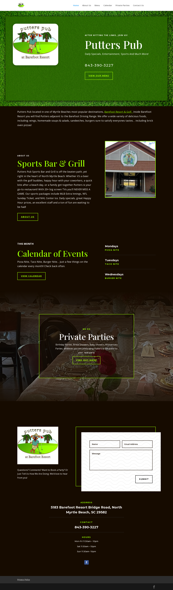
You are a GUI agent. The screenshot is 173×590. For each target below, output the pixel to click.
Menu (97, 5)
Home (76, 5)
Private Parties (122, 5)
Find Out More (86, 360)
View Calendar (31, 276)
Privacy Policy (23, 579)
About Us (86, 5)
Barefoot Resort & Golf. (118, 111)
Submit (144, 479)
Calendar (107, 5)
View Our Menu (99, 75)
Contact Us (138, 5)
